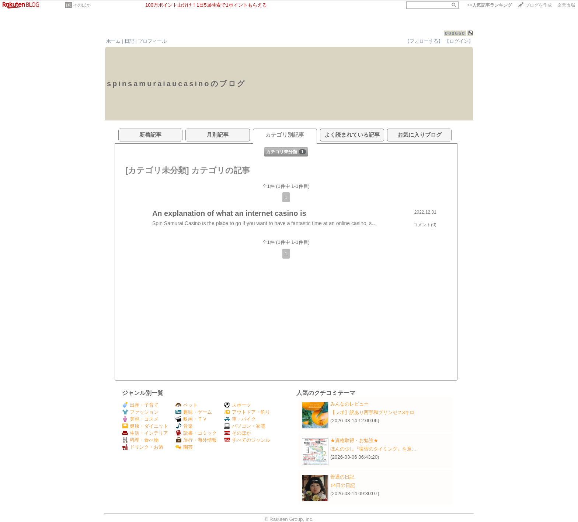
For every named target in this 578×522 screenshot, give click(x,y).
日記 (129, 41)
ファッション (140, 412)
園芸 (184, 447)
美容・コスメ (140, 419)
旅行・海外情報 (196, 440)
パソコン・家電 (244, 426)
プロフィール (152, 41)
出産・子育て (140, 405)
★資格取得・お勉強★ (354, 440)
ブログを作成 (538, 5)
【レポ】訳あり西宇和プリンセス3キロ (372, 412)
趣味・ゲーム (193, 412)
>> (489, 5)
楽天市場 (566, 5)
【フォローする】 (424, 41)
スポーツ (237, 405)
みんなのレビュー (349, 404)
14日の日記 (342, 485)
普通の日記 (342, 477)
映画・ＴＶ (191, 419)
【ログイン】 (459, 41)
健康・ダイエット (145, 426)
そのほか (82, 5)
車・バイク (240, 419)
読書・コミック (196, 433)
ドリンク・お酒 (142, 447)
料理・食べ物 (140, 440)
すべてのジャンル (247, 440)
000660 (455, 33)
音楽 (184, 426)
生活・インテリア (145, 433)
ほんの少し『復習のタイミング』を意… (373, 449)
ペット (186, 405)
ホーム (113, 41)
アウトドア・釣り (247, 412)
